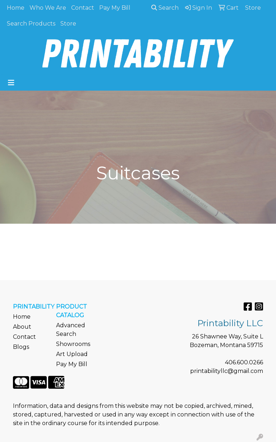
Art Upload (72, 354)
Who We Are (47, 7)
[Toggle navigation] (11, 83)
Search (165, 7)
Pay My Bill (114, 7)
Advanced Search (70, 329)
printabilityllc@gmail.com (226, 371)
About (22, 326)
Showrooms (73, 344)
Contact (82, 7)
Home (15, 7)
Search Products (31, 23)
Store (68, 23)
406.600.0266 (244, 362)
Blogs (21, 346)
